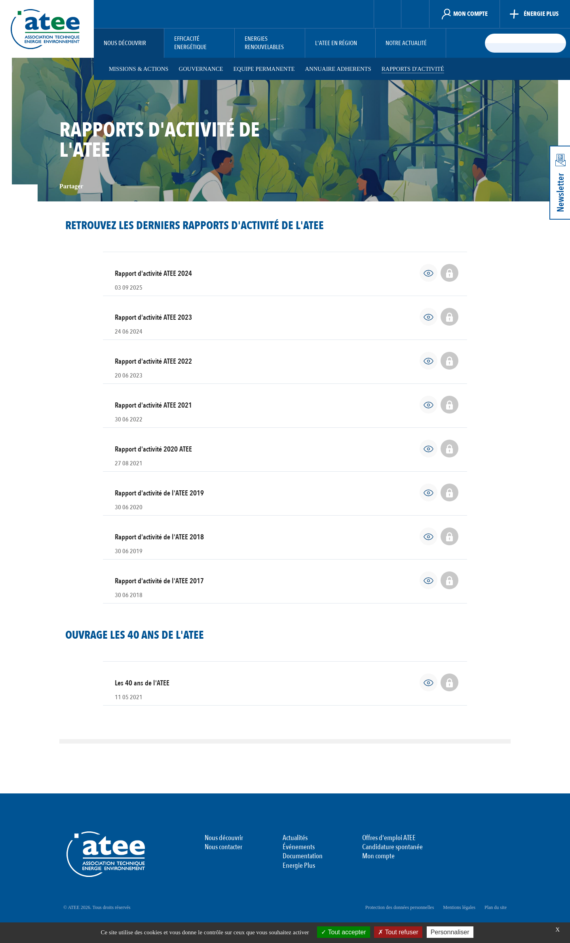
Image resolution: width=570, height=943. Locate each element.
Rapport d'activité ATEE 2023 (153, 318)
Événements (299, 847)
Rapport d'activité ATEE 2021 (153, 405)
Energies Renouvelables (264, 43)
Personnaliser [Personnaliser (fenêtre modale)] (450, 932)
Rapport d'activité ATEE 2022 (153, 361)
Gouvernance (202, 69)
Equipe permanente (266, 69)
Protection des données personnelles (399, 907)
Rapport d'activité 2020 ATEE (153, 449)
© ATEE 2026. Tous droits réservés (96, 907)
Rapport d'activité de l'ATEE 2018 (159, 537)
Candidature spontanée (392, 847)
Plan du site (495, 907)
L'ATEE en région (336, 43)
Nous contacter (223, 847)
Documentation (303, 856)
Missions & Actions (139, 69)
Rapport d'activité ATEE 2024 (153, 274)
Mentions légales (459, 907)
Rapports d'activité (417, 69)
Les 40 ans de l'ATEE (142, 683)
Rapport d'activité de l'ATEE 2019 (159, 493)
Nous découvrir (125, 43)
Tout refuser (398, 932)
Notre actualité (406, 43)
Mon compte (378, 856)
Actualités (295, 838)
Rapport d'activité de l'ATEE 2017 (159, 581)
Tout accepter (343, 932)
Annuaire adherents (341, 69)
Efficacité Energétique (190, 43)
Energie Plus (299, 866)
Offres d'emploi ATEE (389, 838)
